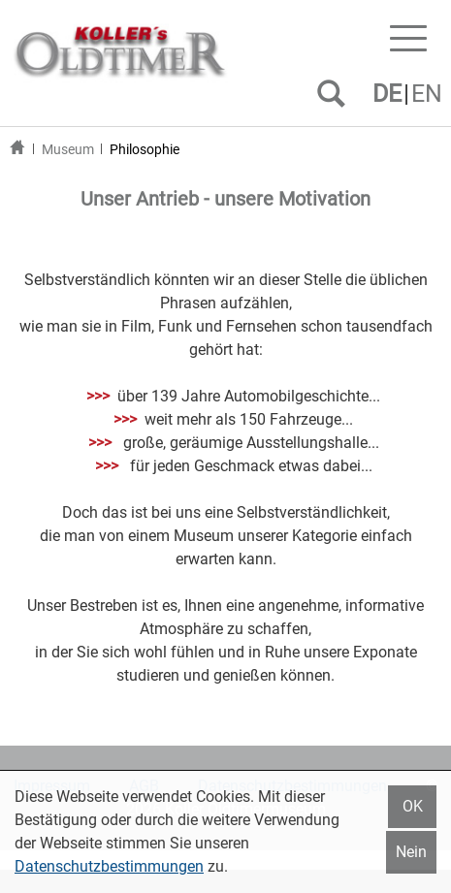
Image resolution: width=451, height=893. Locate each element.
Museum (68, 149)
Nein (411, 852)
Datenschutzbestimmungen (109, 866)
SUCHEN (335, 100)
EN (426, 94)
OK (413, 806)
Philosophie (144, 149)
